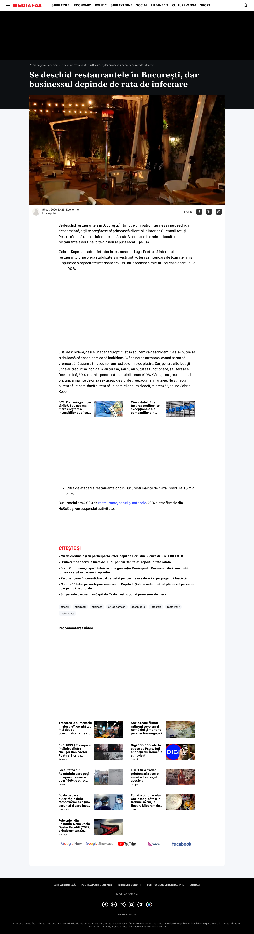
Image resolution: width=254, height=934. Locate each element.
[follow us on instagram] (154, 844)
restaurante (67, 613)
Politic (101, 5)
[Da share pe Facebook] (199, 212)
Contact (195, 885)
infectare (156, 606)
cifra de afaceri (117, 606)
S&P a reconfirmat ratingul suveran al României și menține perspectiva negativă (146, 728)
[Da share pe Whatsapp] (219, 212)
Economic (82, 5)
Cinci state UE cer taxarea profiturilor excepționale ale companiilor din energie (145, 407)
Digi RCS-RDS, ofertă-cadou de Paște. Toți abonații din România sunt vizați (146, 750)
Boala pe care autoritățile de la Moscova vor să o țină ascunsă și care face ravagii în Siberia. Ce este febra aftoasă (74, 800)
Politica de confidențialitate (165, 885)
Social (141, 5)
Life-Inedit (159, 5)
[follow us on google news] (72, 844)
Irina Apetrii (49, 213)
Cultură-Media (184, 5)
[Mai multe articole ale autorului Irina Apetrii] (36, 212)
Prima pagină (37, 65)
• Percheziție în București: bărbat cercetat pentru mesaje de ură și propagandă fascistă (123, 578)
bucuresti (80, 606)
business (97, 606)
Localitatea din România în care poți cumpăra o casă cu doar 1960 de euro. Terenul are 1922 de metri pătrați (74, 775)
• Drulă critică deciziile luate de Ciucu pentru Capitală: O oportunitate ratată (115, 562)
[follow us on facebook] (181, 844)
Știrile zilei (61, 5)
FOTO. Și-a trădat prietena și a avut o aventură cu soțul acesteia (145, 775)
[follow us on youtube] (127, 844)
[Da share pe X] (209, 212)
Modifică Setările (127, 894)
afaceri (65, 606)
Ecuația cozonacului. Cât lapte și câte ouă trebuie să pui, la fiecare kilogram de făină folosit (146, 800)
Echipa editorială (65, 885)
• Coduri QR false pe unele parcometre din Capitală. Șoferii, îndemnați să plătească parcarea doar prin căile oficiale (126, 586)
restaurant (173, 606)
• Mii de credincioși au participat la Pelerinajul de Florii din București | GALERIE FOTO (121, 556)
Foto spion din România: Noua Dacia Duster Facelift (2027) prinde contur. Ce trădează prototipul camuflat (74, 826)
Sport (205, 5)
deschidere (138, 606)
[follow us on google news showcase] (99, 844)
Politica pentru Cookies (96, 885)
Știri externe (121, 5)
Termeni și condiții (129, 885)
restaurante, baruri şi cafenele (122, 503)
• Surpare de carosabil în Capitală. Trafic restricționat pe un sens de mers (112, 594)
